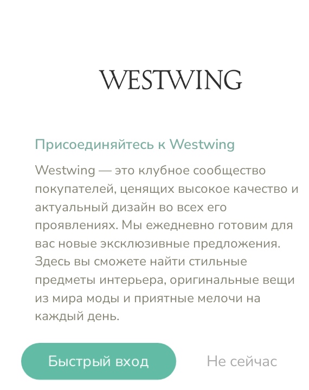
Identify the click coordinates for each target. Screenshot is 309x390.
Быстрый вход (98, 361)
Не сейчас (242, 361)
